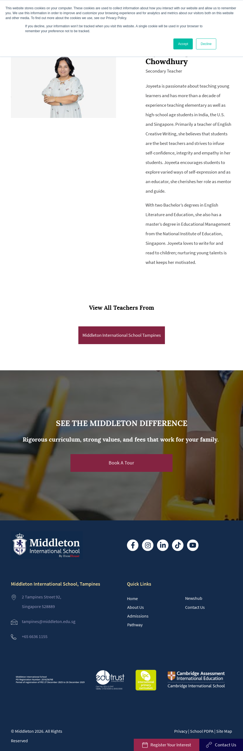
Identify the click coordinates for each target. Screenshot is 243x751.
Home (132, 598)
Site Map (224, 731)
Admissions (138, 616)
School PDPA (202, 731)
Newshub (193, 598)
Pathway (135, 624)
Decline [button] (206, 44)
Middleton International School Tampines (121, 335)
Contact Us (195, 607)
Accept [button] (183, 44)
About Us (135, 607)
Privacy (180, 731)
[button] (121, 463)
